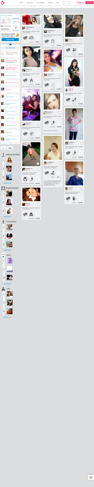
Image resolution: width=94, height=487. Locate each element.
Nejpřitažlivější (12, 188)
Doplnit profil (14, 22)
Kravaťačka (11, 221)
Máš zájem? (30, 2)
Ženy (10, 148)
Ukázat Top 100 (7, 183)
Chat (57, 2)
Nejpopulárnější (13, 154)
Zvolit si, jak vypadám (6, 15)
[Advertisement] (8, 348)
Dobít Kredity (10, 39)
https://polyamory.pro (10, 62)
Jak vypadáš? (41, 2)
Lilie (8, 288)
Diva (8, 255)
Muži (3, 148)
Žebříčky (50, 2)
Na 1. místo (15, 30)
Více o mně (16, 18)
